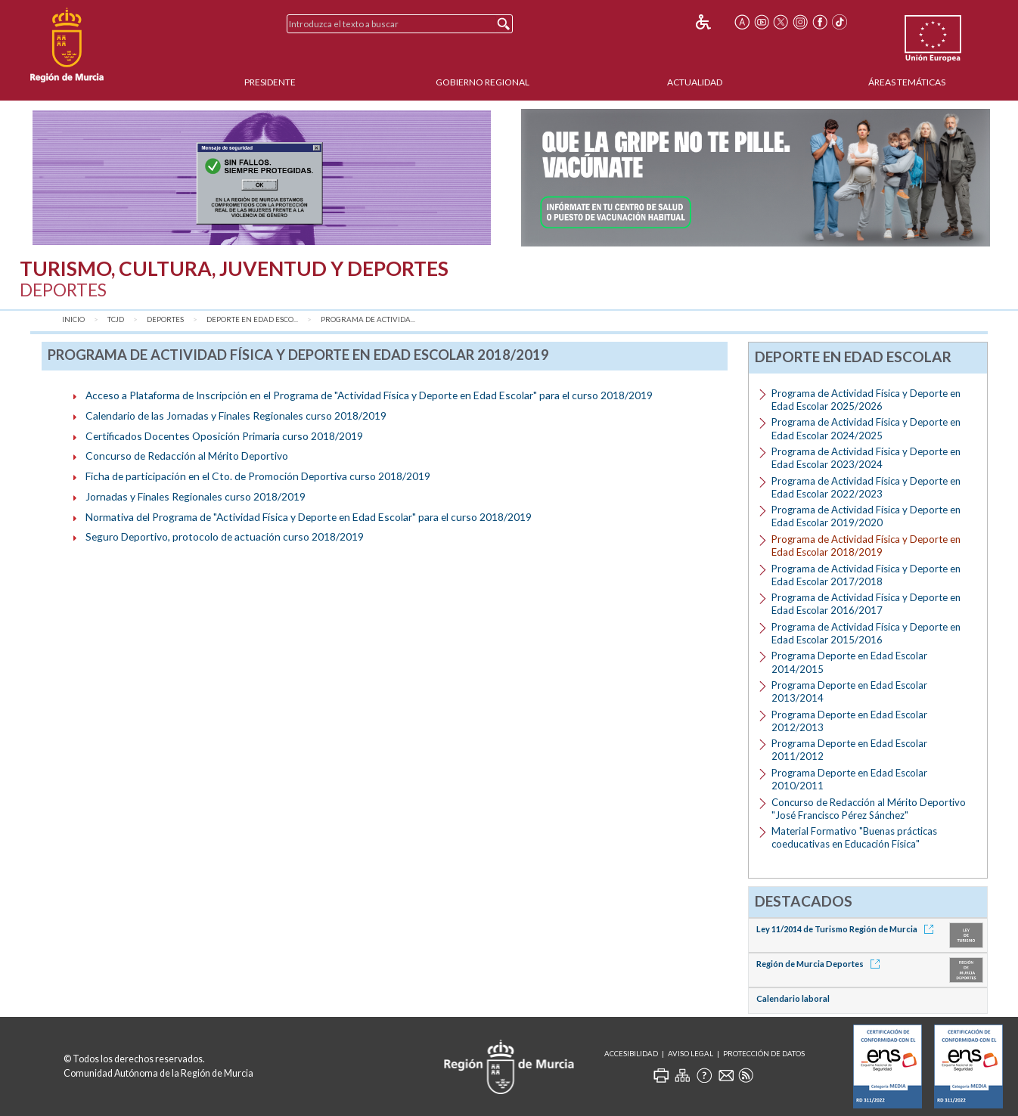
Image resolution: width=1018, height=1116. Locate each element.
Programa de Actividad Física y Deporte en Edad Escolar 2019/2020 (866, 516)
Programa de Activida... (368, 319)
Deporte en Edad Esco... (252, 319)
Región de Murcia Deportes (820, 964)
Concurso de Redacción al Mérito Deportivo (186, 455)
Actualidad (694, 82)
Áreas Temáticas (906, 82)
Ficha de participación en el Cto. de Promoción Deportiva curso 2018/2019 (257, 476)
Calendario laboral (793, 998)
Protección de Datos (764, 1053)
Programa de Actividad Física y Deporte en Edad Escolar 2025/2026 (866, 399)
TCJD (115, 319)
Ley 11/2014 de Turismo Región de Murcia (847, 929)
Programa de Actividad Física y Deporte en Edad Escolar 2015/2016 (866, 633)
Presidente (270, 82)
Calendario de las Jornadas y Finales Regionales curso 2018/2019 (235, 415)
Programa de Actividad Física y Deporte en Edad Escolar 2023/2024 (866, 457)
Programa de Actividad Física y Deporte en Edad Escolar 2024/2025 (866, 428)
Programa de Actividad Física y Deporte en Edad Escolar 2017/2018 (866, 575)
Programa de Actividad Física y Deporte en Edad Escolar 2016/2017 (866, 603)
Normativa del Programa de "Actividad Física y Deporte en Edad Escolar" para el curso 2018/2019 (308, 516)
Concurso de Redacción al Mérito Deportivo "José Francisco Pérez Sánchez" (868, 808)
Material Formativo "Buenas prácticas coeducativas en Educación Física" (854, 837)
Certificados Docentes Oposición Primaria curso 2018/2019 (224, 435)
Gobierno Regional (482, 82)
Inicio (73, 319)
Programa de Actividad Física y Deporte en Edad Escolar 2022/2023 (866, 487)
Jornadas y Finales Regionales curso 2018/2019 (195, 496)
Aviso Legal (690, 1053)
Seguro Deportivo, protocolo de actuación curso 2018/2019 (224, 536)
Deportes (165, 319)
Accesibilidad (631, 1053)
